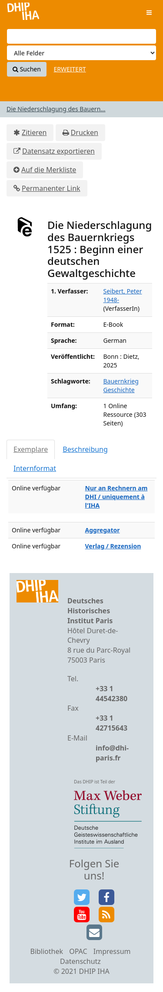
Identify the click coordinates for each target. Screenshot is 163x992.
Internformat (34, 468)
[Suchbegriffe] (81, 36)
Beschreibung (85, 449)
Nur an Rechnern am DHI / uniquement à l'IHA (116, 496)
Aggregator (102, 530)
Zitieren (34, 132)
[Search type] (81, 52)
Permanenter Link (51, 188)
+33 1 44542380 (111, 693)
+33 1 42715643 (111, 723)
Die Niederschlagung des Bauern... (56, 109)
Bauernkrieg (121, 381)
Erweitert (70, 69)
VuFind (23, 13)
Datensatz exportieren (58, 151)
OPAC (78, 951)
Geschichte (119, 390)
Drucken (84, 132)
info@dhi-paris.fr (112, 753)
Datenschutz (80, 961)
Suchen (27, 69)
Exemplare (30, 449)
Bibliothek (46, 951)
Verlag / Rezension (113, 546)
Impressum (112, 951)
